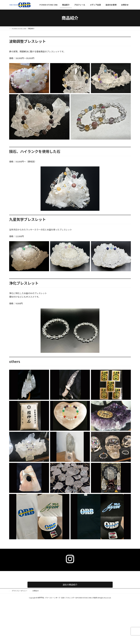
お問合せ (35, 591)
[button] (70, 585)
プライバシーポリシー (19, 591)
